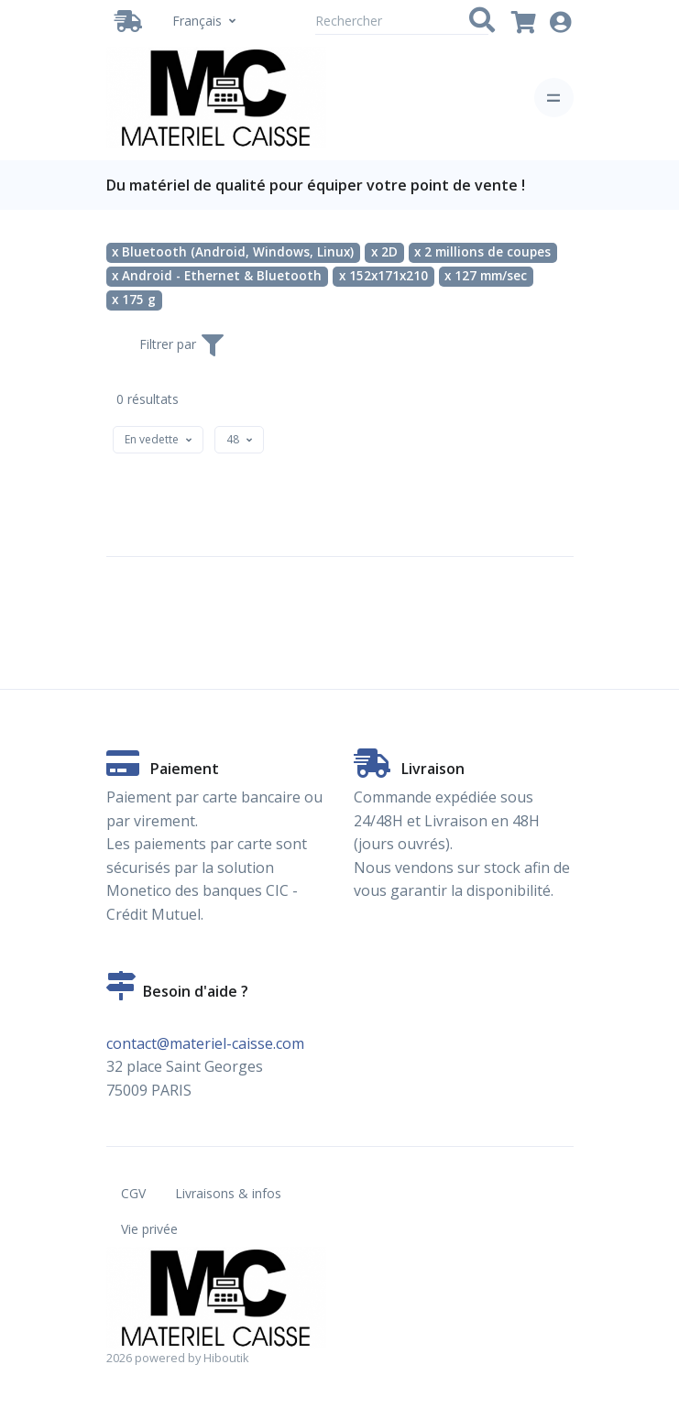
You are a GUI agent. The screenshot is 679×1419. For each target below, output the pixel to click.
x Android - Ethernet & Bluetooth (217, 275)
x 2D (384, 252)
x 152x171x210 (383, 275)
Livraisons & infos (228, 1193)
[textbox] (152, 439)
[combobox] (158, 439)
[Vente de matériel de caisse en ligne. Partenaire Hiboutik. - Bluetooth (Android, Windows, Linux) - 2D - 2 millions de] (216, 97)
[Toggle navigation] (554, 97)
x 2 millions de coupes (482, 252)
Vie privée (149, 1229)
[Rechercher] (401, 21)
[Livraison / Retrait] (132, 21)
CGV (133, 1193)
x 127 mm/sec (485, 275)
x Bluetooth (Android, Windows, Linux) (233, 252)
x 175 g (134, 299)
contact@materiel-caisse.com (205, 1043)
